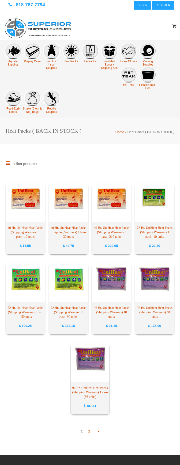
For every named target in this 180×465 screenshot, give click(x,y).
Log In (142, 5)
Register (163, 5)
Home (119, 132)
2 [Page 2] (89, 431)
